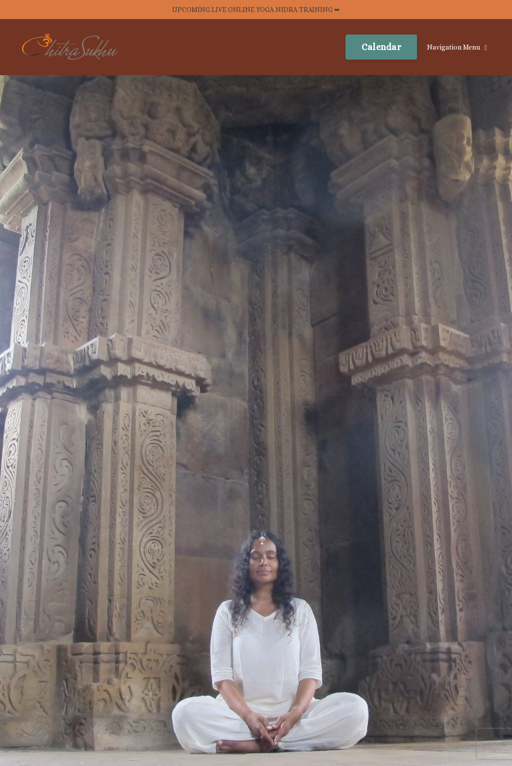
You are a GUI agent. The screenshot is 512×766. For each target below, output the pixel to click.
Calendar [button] (381, 47)
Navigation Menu (457, 47)
